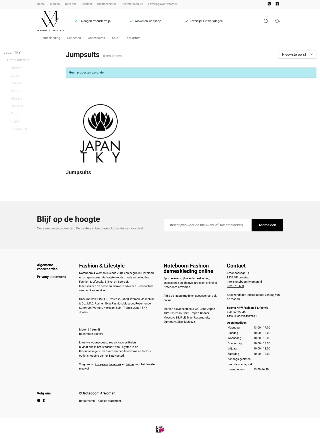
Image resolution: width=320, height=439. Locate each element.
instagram (101, 364)
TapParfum (132, 38)
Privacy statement (51, 277)
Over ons (70, 4)
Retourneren (87, 401)
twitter (130, 364)
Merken (55, 4)
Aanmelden (267, 225)
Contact (87, 4)
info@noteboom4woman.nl (244, 282)
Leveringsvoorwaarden (163, 4)
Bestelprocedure (132, 4)
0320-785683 (235, 286)
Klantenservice (106, 4)
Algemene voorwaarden (47, 267)
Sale (115, 38)
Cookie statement (109, 401)
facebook (115, 364)
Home (41, 4)
